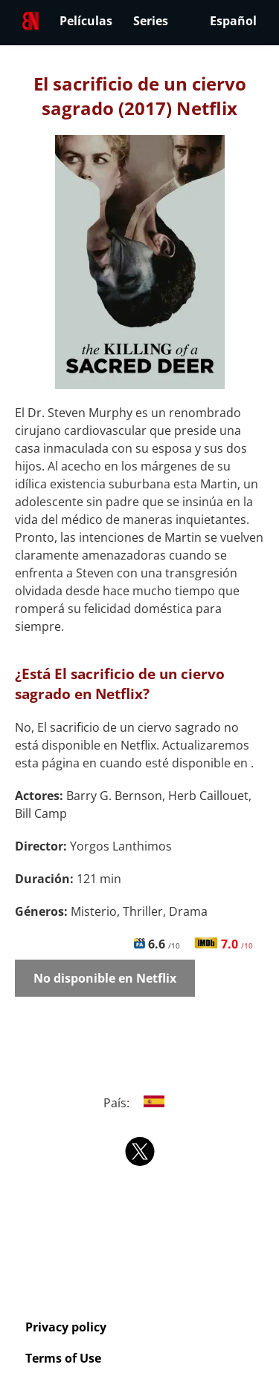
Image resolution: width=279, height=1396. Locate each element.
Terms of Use (63, 1358)
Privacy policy (65, 1327)
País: (139, 1103)
